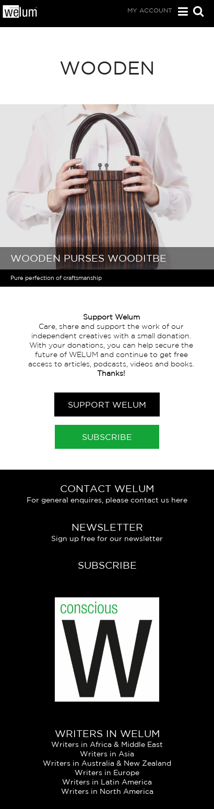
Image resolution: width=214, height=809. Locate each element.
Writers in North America (107, 791)
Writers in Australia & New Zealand (107, 763)
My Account (149, 10)
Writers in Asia (107, 754)
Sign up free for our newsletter (107, 538)
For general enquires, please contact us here (107, 500)
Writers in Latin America (107, 782)
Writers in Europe (107, 772)
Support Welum (107, 404)
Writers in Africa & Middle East (107, 744)
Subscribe (107, 437)
